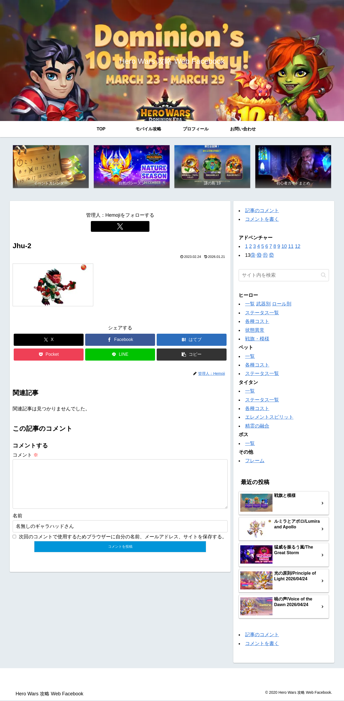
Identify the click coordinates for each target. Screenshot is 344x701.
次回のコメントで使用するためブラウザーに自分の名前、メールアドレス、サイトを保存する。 (123, 546)
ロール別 (281, 304)
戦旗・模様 (257, 339)
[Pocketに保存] (49, 355)
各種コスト (257, 322)
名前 (17, 525)
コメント (25, 455)
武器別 (263, 304)
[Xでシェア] (49, 341)
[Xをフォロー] (120, 227)
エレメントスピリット (269, 418)
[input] (284, 276)
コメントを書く (262, 220)
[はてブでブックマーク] (192, 341)
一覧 (250, 304)
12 (297, 247)
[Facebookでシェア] (120, 341)
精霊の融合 (257, 426)
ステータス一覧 (262, 313)
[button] (192, 355)
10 (284, 247)
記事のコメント (262, 211)
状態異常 (254, 330)
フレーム (254, 461)
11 (290, 247)
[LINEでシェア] (120, 355)
